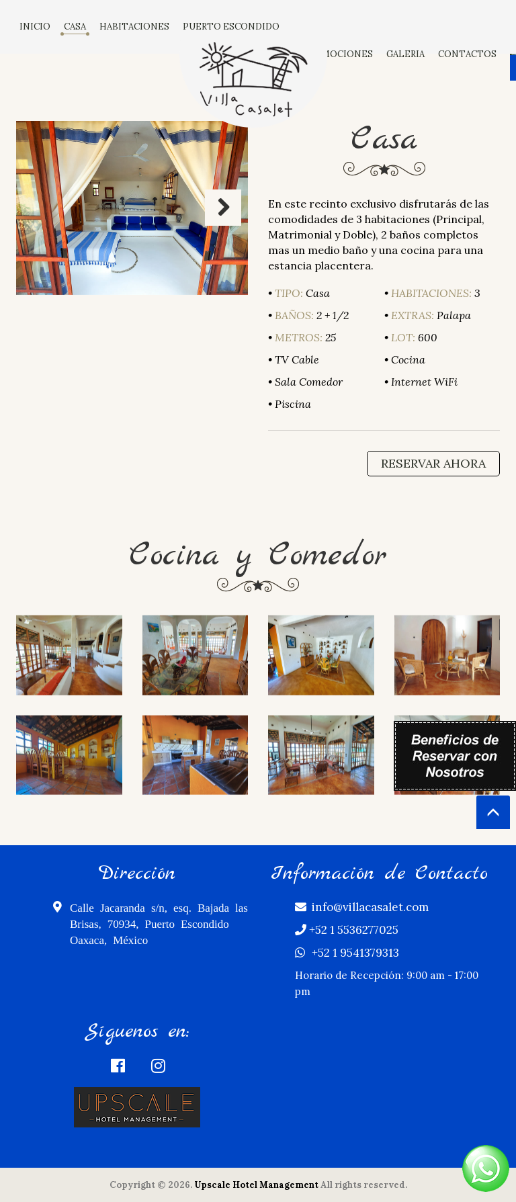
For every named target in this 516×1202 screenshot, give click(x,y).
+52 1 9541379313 (347, 952)
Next (223, 207)
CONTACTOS (467, 54)
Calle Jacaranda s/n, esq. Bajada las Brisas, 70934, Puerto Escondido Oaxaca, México (150, 923)
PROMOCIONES (337, 54)
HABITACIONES (134, 26)
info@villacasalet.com (362, 907)
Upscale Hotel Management (256, 1185)
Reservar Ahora (433, 463)
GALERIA (405, 54)
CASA (75, 26)
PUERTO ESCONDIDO (231, 26)
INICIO (34, 26)
